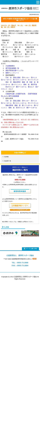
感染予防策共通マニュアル (14, 70)
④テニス (34, 77)
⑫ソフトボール (27, 105)
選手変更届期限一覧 (12, 68)
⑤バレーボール (6, 80)
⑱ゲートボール (21, 87)
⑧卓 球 (9, 82)
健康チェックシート (12, 73)
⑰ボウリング (10, 87)
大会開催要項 (10, 66)
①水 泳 (9, 77)
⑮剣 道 (26, 84)
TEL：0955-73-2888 (20, 263)
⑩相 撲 (25, 82)
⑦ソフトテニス (33, 80)
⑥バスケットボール (19, 80)
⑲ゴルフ (31, 87)
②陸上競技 (16, 77)
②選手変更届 (32, 94)
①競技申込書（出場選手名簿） (16, 94)
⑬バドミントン (17, 84)
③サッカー (25, 77)
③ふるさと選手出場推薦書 (10, 96)
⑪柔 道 (32, 82)
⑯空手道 (34, 84)
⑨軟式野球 (16, 82)
